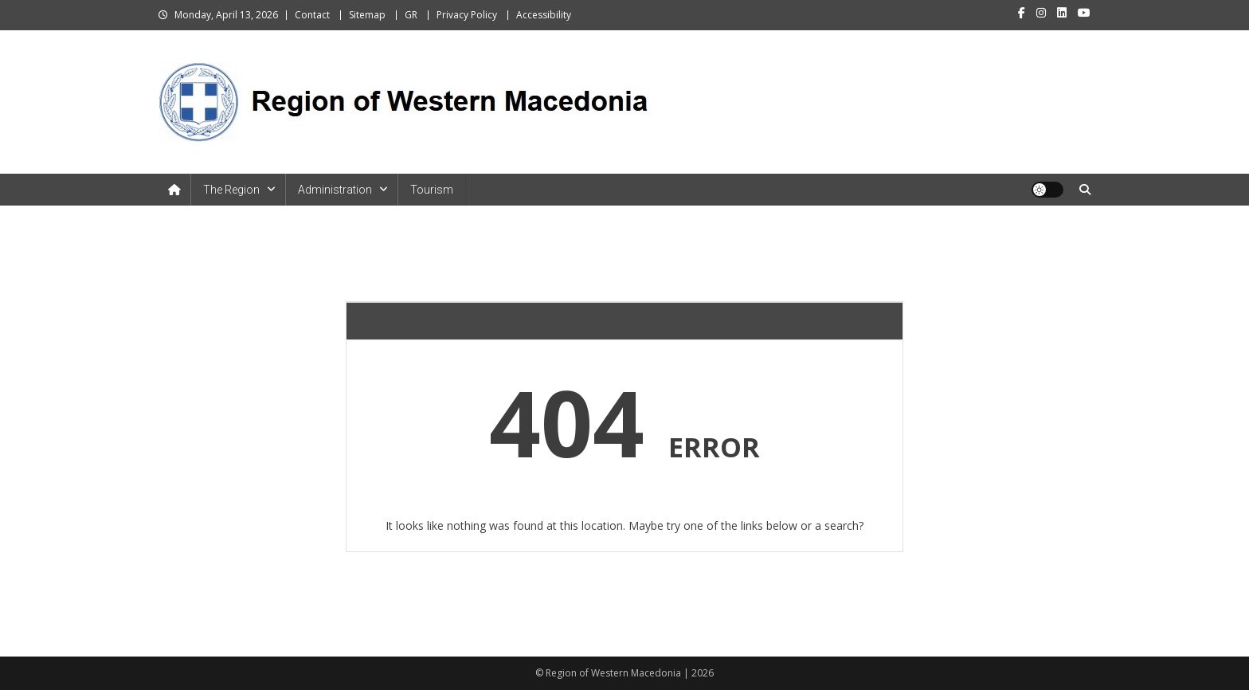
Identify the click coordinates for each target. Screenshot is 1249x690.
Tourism (431, 189)
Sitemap (367, 15)
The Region (231, 189)
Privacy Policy (467, 15)
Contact (312, 15)
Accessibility (543, 15)
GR (411, 15)
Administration (335, 189)
